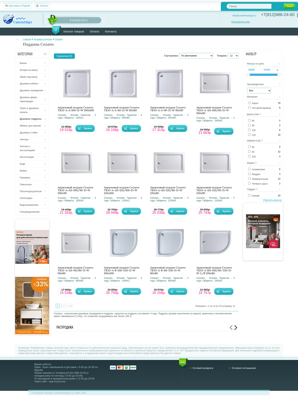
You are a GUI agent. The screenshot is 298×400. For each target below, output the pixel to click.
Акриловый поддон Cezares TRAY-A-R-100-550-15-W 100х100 (121, 270)
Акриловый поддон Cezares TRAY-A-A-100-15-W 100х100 (76, 109)
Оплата (44, 5)
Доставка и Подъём (19, 5)
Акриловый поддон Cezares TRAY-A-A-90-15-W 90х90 (168, 109)
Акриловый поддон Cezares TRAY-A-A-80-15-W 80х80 (121, 109)
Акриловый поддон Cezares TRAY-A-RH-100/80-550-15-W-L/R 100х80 (214, 270)
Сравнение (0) (64, 56)
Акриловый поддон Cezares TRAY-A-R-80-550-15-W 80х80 (168, 270)
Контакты (111, 31)
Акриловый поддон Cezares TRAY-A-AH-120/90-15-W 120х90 (214, 190)
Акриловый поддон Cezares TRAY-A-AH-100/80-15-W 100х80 (214, 110)
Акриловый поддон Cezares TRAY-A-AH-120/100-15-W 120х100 (121, 190)
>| (70, 306)
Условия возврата (203, 368)
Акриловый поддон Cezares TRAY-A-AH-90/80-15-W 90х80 (75, 270)
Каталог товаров (74, 31)
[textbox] (249, 6)
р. (278, 70)
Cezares (59, 39)
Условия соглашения (244, 368)
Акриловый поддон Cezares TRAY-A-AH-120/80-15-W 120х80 (168, 190)
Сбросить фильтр (272, 200)
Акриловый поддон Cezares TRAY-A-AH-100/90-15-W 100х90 (75, 190)
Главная (27, 39)
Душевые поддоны (43, 39)
